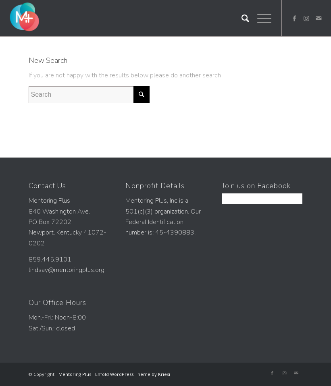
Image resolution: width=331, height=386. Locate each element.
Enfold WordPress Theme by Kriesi (132, 374)
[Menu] (260, 18)
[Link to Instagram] (306, 18)
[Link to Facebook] (294, 18)
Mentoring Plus (74, 374)
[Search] (241, 18)
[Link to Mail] (318, 18)
